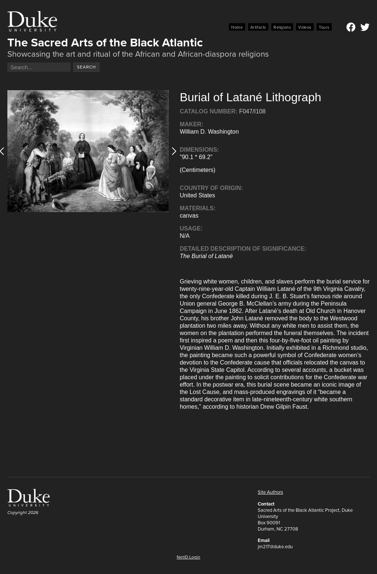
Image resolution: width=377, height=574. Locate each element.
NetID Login (188, 557)
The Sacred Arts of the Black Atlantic (105, 42)
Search (86, 67)
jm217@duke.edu (275, 546)
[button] (171, 151)
